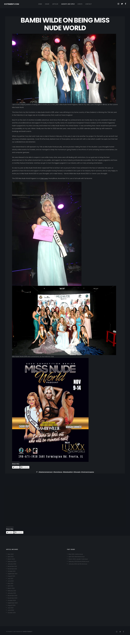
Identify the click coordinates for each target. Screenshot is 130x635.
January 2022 (12, 564)
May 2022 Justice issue (76, 554)
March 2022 (11, 559)
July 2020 (11, 608)
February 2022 (12, 561)
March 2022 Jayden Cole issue (78, 559)
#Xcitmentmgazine (87, 472)
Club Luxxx (44, 178)
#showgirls (77, 472)
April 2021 (10, 586)
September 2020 (13, 603)
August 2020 (11, 605)
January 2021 (12, 593)
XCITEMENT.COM (11, 4)
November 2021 (12, 569)
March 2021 (11, 588)
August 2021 (11, 576)
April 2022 (11, 556)
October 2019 (12, 612)
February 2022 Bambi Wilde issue (79, 561)
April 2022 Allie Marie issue (76, 556)
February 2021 (12, 591)
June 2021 (11, 581)
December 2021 (12, 566)
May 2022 (11, 554)
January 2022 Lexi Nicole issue (78, 564)
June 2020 (11, 610)
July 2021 (10, 578)
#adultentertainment (46, 472)
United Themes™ (27, 631)
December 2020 (12, 595)
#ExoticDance (57, 472)
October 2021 (11, 571)
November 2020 (12, 598)
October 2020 (12, 600)
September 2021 (12, 574)
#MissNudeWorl (68, 472)
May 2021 (10, 583)
